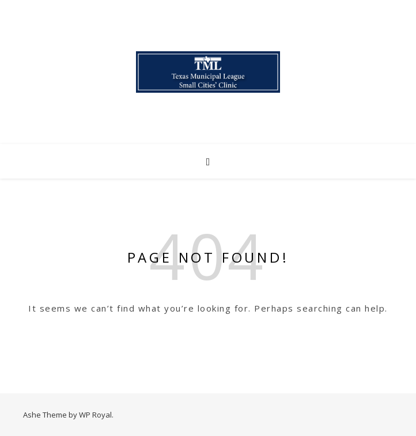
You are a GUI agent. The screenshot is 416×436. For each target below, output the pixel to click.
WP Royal (95, 415)
